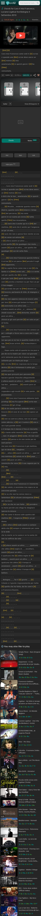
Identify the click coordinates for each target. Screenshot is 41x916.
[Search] (38, 3)
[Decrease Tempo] (3, 75)
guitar (5, 104)
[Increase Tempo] (12, 75)
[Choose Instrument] (10, 103)
